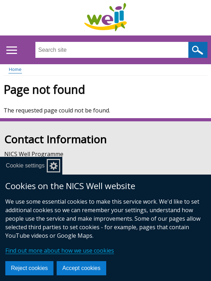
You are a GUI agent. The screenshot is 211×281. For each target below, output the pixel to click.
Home (15, 69)
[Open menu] (11, 50)
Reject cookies (29, 268)
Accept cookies (81, 268)
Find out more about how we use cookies (59, 250)
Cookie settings (25, 165)
